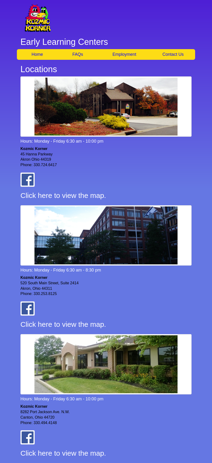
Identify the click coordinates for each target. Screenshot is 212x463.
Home (37, 54)
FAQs (77, 54)
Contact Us (173, 54)
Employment (124, 54)
